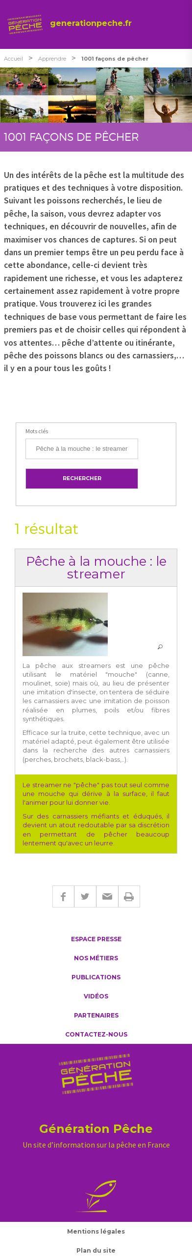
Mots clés (36, 431)
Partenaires (96, 1015)
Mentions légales (96, 1231)
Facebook (63, 896)
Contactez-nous (96, 1034)
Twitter (85, 896)
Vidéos (96, 996)
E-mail (107, 896)
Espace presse (96, 939)
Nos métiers (96, 958)
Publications (96, 977)
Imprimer (129, 896)
